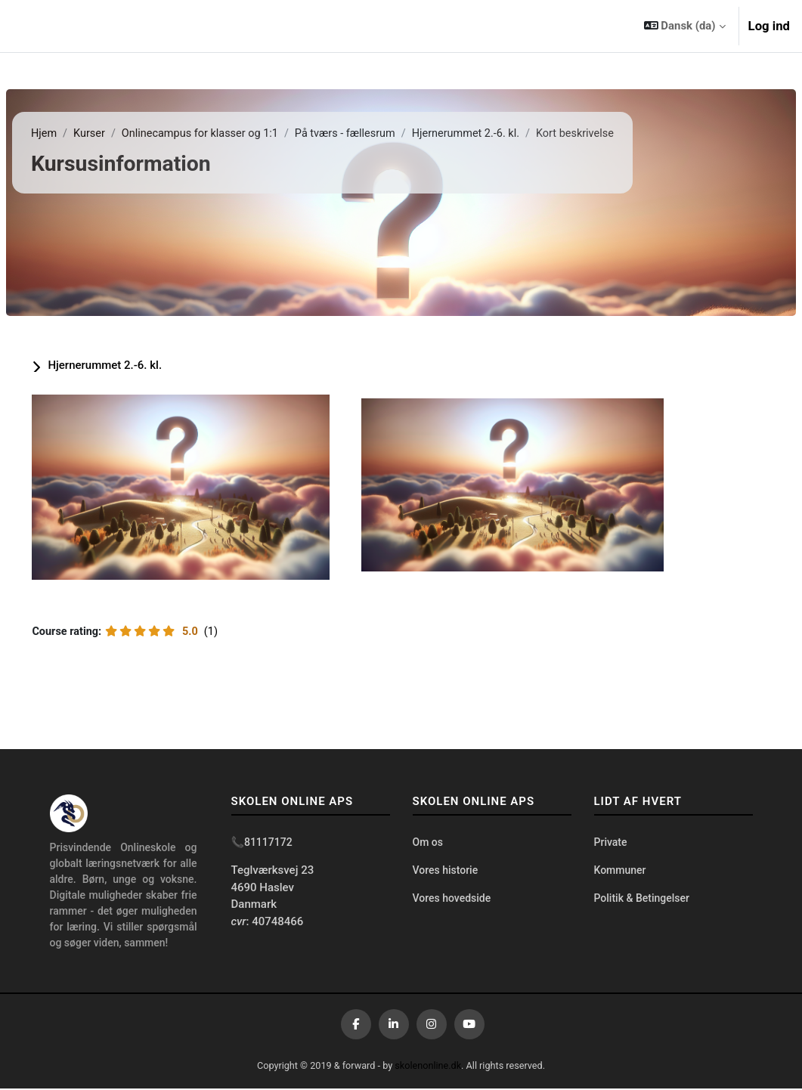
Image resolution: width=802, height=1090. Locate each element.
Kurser (126, 134)
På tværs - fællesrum (390, 134)
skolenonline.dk (429, 1067)
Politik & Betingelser (641, 900)
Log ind (769, 25)
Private (610, 844)
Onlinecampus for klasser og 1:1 (241, 134)
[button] (684, 26)
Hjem (80, 134)
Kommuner (620, 872)
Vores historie (445, 872)
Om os (428, 844)
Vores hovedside (452, 900)
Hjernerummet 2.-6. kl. (514, 134)
